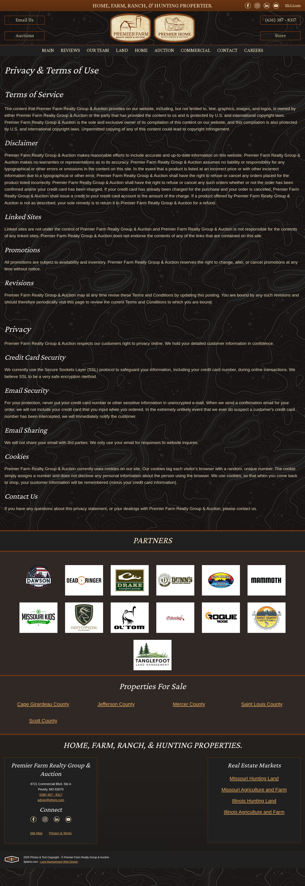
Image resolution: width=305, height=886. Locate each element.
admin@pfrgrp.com (51, 818)
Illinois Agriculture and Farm (254, 830)
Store (280, 35)
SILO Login (293, 5)
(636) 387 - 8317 (280, 20)
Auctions (24, 35)
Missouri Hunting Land (254, 796)
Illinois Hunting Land (254, 819)
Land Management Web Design (59, 879)
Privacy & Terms (60, 851)
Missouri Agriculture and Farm (254, 807)
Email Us (25, 20)
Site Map (36, 851)
